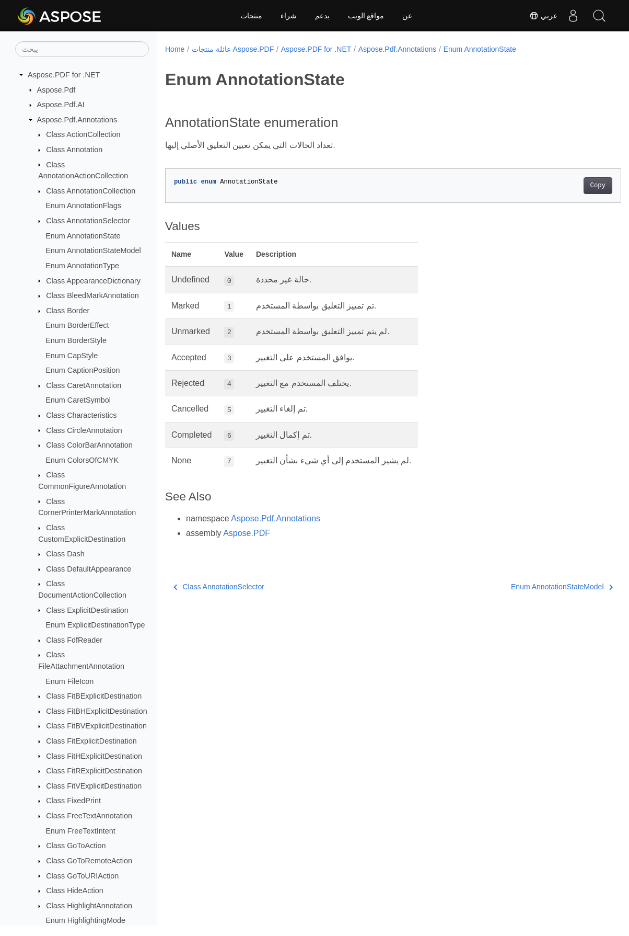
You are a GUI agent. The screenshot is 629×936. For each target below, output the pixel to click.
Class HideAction (74, 890)
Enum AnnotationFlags (83, 205)
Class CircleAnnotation (84, 430)
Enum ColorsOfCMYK (82, 460)
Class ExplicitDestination (87, 610)
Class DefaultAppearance (88, 569)
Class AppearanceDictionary (93, 281)
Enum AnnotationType (82, 265)
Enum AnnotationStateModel (93, 250)
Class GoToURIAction (82, 876)
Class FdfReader (74, 640)
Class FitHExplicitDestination (94, 756)
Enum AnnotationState (82, 236)
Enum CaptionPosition (82, 370)
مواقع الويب (366, 16)
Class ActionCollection (83, 134)
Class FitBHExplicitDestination (96, 711)
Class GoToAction (76, 845)
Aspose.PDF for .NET (64, 75)
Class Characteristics (81, 415)
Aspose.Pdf (56, 90)
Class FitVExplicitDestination (94, 786)
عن (407, 16)
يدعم (322, 16)
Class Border (67, 310)
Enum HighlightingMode (85, 920)
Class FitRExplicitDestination (94, 771)
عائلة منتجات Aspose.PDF (233, 49)
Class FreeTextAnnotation (89, 816)
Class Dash (65, 554)
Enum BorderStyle (76, 340)
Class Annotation (74, 149)
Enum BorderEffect (77, 325)
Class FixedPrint (73, 800)
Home (174, 49)
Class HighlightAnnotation (89, 905)
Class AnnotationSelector (88, 220)
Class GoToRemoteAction (89, 861)
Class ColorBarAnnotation (89, 445)
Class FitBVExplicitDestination (96, 726)
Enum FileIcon (69, 681)
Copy (566, 185)
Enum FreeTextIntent (80, 831)
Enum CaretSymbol (78, 400)
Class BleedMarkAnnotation (92, 295)
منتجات (251, 16)
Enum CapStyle (71, 355)
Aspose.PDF (246, 533)
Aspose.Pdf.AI (61, 104)
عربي (543, 15)
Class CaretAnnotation (83, 385)
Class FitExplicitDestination (91, 741)
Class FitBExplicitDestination (94, 696)
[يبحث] (82, 49)
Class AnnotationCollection (90, 191)
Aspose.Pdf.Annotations (77, 120)
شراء (289, 16)
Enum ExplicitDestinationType (95, 625)
